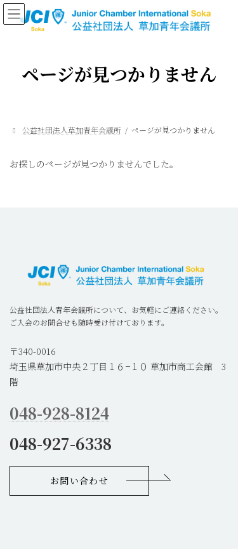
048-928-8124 (59, 413)
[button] (79, 481)
